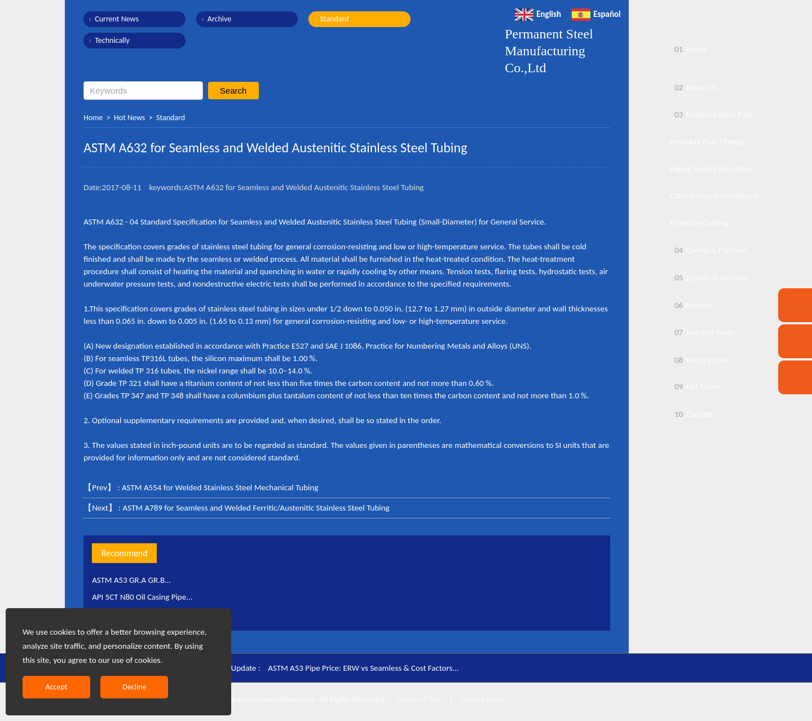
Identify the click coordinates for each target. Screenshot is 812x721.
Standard (333, 19)
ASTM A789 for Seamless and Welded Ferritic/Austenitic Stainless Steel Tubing (255, 508)
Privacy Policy (483, 699)
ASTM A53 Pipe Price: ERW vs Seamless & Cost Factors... (364, 668)
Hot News (129, 117)
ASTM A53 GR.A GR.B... (131, 580)
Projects (691, 305)
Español (596, 14)
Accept (57, 687)
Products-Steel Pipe (711, 114)
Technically (112, 40)
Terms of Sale (419, 699)
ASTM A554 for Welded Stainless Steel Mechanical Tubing (220, 487)
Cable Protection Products (714, 196)
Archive (219, 19)
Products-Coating (699, 223)
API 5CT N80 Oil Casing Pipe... (142, 597)
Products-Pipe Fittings (707, 142)
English (538, 14)
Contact (691, 414)
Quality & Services (709, 277)
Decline (134, 687)
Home (93, 117)
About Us (693, 87)
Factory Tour (699, 360)
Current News (117, 19)
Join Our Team (702, 332)
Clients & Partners (708, 250)
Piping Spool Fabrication (711, 169)
